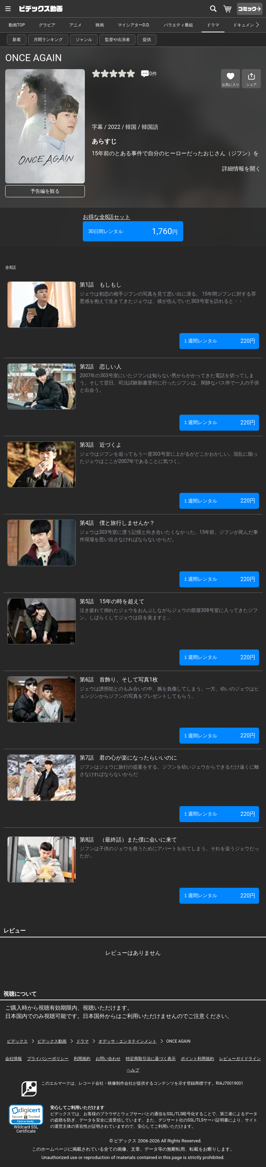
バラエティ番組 (178, 25)
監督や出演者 (117, 39)
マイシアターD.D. (134, 25)
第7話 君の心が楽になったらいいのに (128, 757)
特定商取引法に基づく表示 (151, 1058)
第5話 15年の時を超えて (112, 601)
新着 (16, 39)
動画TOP (17, 25)
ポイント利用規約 (197, 1058)
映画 (100, 25)
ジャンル (84, 39)
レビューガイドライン (240, 1058)
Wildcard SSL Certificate (26, 1129)
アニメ (75, 25)
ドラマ (213, 25)
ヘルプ (133, 1070)
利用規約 (82, 1058)
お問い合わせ (108, 1058)
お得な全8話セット (106, 217)
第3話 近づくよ (101, 444)
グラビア (47, 25)
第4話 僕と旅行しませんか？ (117, 523)
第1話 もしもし (101, 284)
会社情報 (13, 1058)
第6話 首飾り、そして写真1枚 (119, 679)
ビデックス (17, 1041)
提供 (147, 39)
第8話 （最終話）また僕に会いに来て (128, 839)
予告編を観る (45, 191)
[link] (26, 1114)
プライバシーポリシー (48, 1058)
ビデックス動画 (51, 1041)
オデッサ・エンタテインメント (127, 1041)
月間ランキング (48, 39)
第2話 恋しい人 (101, 366)
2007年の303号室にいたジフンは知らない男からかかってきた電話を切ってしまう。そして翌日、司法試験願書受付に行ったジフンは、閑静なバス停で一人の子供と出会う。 (169, 383)
